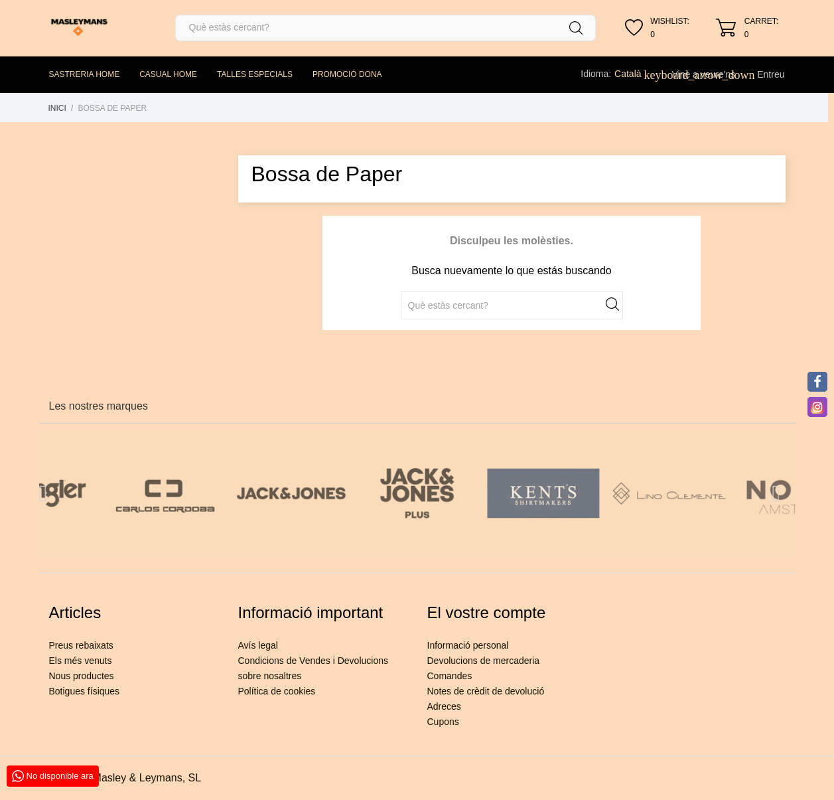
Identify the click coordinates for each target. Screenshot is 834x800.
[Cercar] (385, 28)
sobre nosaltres (270, 676)
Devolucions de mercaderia (483, 660)
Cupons (443, 721)
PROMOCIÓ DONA (347, 74)
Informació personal (468, 645)
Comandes (449, 676)
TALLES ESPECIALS (255, 74)
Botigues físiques (84, 691)
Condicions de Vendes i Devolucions (313, 660)
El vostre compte (486, 612)
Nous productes (81, 676)
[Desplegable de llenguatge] (635, 73)
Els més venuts (80, 660)
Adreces (444, 706)
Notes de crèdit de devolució (486, 691)
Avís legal (258, 645)
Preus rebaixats (81, 645)
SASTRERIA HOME (84, 74)
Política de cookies (277, 691)
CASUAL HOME (168, 74)
